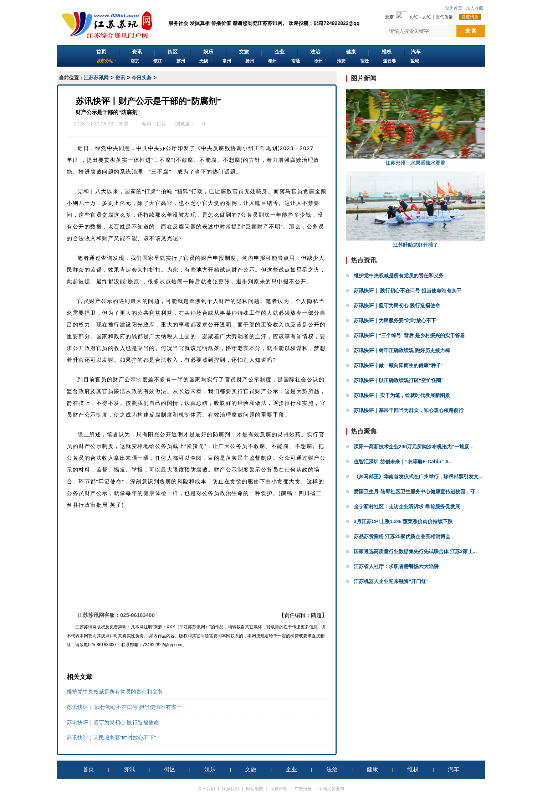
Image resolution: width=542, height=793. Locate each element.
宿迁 (364, 60)
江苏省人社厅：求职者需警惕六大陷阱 (396, 566)
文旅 (244, 52)
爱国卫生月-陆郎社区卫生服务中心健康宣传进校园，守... (416, 491)
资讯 (137, 52)
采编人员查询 (331, 788)
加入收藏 (474, 8)
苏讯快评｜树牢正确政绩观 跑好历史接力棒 (402, 350)
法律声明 (278, 788)
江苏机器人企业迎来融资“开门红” (391, 581)
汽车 (416, 52)
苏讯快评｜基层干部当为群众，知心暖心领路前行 (409, 410)
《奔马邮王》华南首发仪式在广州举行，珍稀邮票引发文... (418, 476)
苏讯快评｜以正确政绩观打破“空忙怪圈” (399, 380)
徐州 (318, 60)
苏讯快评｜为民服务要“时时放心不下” (111, 738)
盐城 (414, 60)
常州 (227, 60)
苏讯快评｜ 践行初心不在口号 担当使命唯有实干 (124, 707)
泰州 (272, 60)
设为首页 (453, 8)
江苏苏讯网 (96, 78)
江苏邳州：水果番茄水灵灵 (415, 127)
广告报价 (303, 788)
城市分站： (107, 60)
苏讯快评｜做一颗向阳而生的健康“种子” (399, 365)
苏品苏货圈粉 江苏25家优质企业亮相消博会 (402, 536)
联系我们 (230, 788)
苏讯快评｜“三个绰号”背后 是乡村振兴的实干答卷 (409, 335)
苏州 (181, 60)
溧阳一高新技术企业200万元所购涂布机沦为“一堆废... (414, 446)
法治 (315, 52)
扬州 (249, 60)
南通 (295, 60)
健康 (351, 52)
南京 (135, 60)
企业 (280, 52)
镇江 (157, 60)
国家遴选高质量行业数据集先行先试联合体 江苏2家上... (415, 551)
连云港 (389, 60)
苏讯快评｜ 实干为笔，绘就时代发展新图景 (402, 395)
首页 (101, 52)
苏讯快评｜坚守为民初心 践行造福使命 (113, 722)
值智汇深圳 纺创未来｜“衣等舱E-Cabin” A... (403, 461)
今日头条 (142, 78)
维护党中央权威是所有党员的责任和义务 (115, 692)
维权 (387, 52)
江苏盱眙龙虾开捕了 (415, 209)
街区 (173, 52)
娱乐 (208, 52)
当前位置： (71, 78)
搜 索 (470, 31)
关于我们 (206, 788)
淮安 (341, 60)
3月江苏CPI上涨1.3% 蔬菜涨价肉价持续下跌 (403, 521)
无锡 (203, 60)
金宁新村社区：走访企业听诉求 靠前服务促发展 (407, 506)
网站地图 (254, 788)
